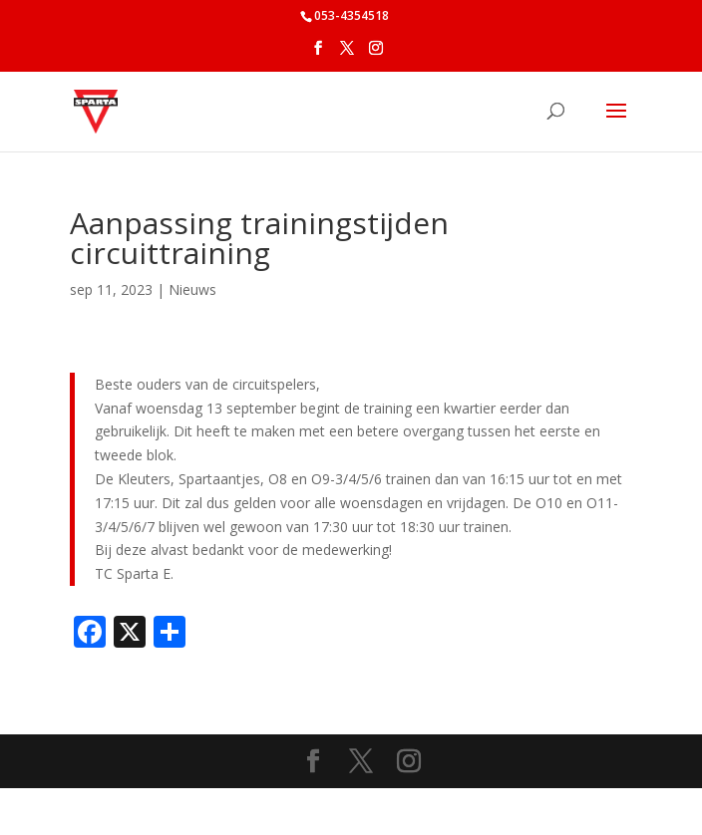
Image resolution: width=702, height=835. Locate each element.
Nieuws (192, 289)
